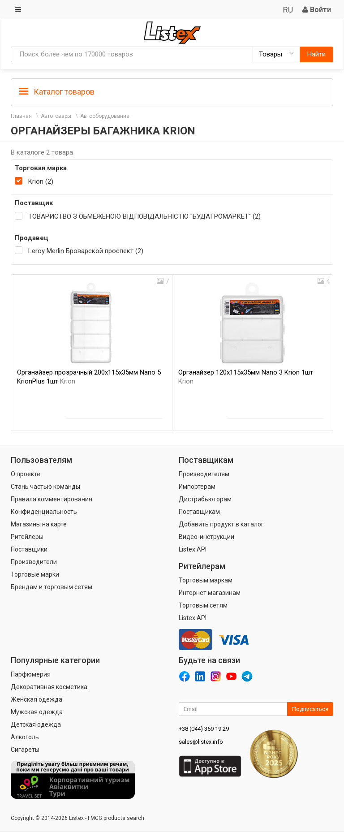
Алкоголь (25, 737)
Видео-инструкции (206, 536)
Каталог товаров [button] (57, 92)
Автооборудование (104, 116)
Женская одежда (36, 699)
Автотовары (56, 116)
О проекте (25, 474)
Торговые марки (35, 574)
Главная (21, 116)
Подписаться (310, 709)
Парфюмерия (31, 674)
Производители (34, 561)
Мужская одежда (37, 712)
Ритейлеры (27, 536)
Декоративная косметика (49, 686)
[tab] (172, 91)
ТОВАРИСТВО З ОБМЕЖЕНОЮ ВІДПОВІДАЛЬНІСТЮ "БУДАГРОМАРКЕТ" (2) (144, 216)
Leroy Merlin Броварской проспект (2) (85, 251)
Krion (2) (40, 181)
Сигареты (25, 749)
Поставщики (29, 549)
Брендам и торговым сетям (51, 587)
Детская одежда (36, 724)
